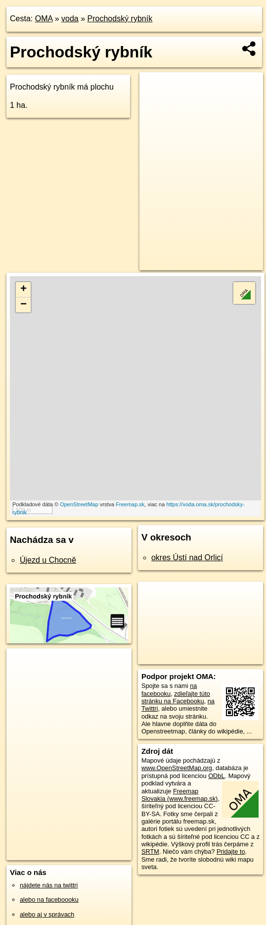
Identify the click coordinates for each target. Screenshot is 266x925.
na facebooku (169, 689)
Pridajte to (231, 851)
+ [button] (23, 289)
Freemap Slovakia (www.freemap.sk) (179, 794)
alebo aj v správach (47, 914)
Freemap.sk (130, 504)
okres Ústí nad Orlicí (187, 557)
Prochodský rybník (120, 18)
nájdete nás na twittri (49, 885)
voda (70, 18)
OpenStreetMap (79, 504)
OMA (44, 18)
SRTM (150, 851)
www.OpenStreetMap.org (176, 768)
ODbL (216, 775)
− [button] (23, 304)
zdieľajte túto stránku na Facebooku (175, 697)
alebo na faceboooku (49, 899)
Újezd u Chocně (48, 560)
